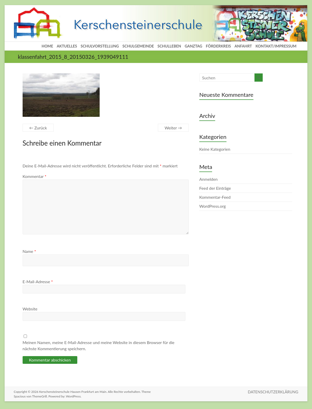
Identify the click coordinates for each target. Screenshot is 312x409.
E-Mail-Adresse (38, 281)
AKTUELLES (67, 46)
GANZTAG (193, 46)
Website (30, 308)
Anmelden (208, 179)
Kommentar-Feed (215, 197)
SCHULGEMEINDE (138, 46)
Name (29, 251)
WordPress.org (212, 206)
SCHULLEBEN (169, 46)
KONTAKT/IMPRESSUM (276, 46)
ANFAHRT (243, 46)
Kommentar (34, 176)
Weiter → (173, 127)
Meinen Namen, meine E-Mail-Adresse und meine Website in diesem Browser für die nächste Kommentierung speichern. (99, 345)
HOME (47, 46)
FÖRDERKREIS (218, 46)
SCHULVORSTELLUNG (100, 46)
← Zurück (38, 127)
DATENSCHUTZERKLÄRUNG (273, 391)
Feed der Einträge (215, 188)
